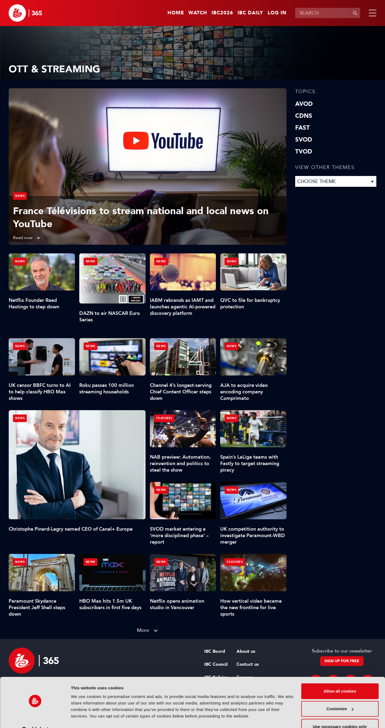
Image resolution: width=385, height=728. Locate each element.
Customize (340, 695)
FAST (302, 128)
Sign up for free (341, 661)
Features (164, 418)
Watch (197, 13)
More (143, 630)
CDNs (303, 116)
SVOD (303, 140)
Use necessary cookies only (340, 713)
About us (245, 651)
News (20, 196)
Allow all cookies (340, 677)
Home (175, 13)
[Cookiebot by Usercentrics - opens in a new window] (35, 717)
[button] (371, 13)
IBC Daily (250, 13)
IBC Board (214, 651)
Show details (83, 717)
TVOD (303, 152)
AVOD (304, 104)
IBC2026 (222, 13)
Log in (277, 13)
